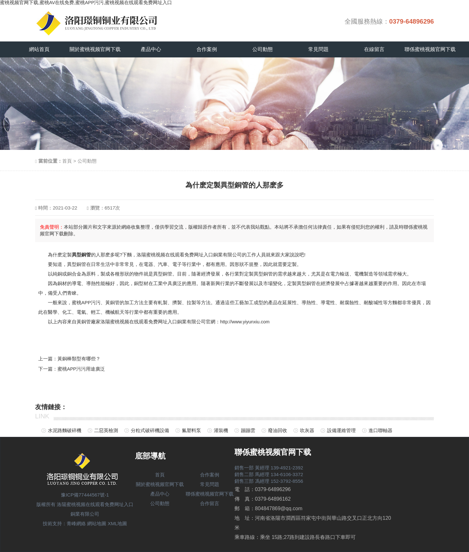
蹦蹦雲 (248, 430)
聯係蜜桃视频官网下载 (430, 49)
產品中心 (151, 49)
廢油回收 (277, 430)
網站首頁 (39, 49)
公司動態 (262, 49)
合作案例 (207, 49)
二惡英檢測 (106, 430)
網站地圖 (96, 523)
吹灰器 (307, 430)
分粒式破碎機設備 (150, 430)
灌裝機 (221, 430)
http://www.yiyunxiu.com (245, 321)
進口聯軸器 (380, 430)
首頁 (67, 161)
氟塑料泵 (191, 430)
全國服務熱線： (389, 21)
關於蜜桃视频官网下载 (95, 49)
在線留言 (374, 49)
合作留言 (209, 503)
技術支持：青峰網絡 (64, 523)
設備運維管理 (341, 430)
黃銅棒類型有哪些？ (78, 358)
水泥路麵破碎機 (64, 430)
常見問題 (318, 49)
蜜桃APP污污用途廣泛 (81, 368)
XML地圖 (117, 523)
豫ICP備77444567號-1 (85, 494)
